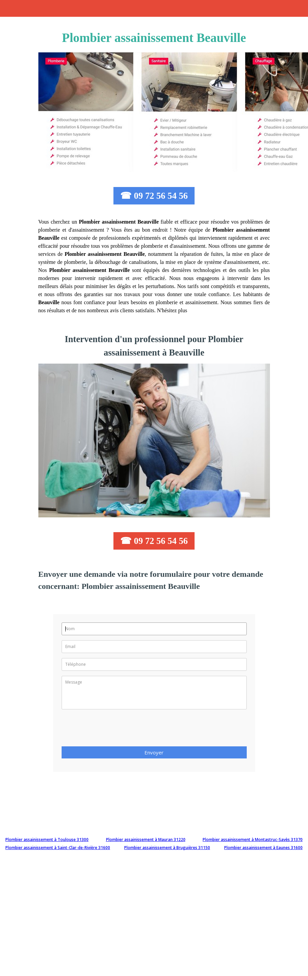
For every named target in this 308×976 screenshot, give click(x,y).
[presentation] (113, 730)
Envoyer (154, 752)
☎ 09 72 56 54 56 (154, 196)
